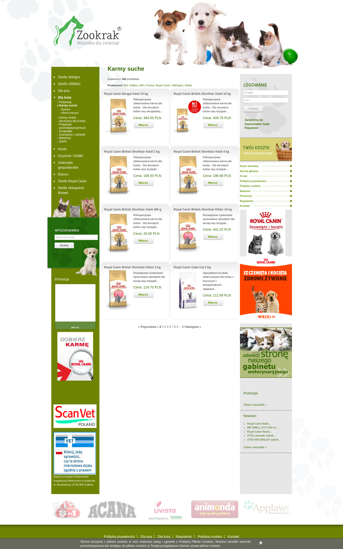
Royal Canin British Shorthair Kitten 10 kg (203, 209)
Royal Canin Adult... (259, 423)
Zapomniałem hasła (257, 123)
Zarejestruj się (254, 119)
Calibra (133, 85)
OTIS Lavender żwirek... (261, 435)
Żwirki (63, 141)
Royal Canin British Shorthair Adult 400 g (132, 209)
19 (183, 327)
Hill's (142, 85)
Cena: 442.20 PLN (217, 229)
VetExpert (177, 85)
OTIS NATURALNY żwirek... (264, 439)
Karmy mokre (67, 117)
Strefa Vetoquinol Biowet (71, 190)
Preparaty (65, 102)
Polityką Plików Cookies (196, 541)
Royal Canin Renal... (259, 431)
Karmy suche (68, 105)
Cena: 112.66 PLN (217, 295)
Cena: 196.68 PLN (217, 176)
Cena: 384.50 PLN (147, 118)
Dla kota (64, 97)
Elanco (63, 174)
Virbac (188, 85)
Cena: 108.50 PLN (147, 176)
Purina (150, 85)
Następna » (193, 327)
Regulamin (251, 127)
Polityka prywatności (119, 537)
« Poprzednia (147, 327)
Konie (62, 149)
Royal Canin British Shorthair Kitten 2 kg (132, 267)
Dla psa (64, 91)
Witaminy (65, 138)
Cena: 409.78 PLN (217, 118)
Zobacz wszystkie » (255, 404)
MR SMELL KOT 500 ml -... (263, 427)
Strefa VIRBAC (69, 84)
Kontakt (233, 537)
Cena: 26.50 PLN (146, 233)
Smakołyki (65, 131)
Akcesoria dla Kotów (72, 121)
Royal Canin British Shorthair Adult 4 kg (201, 151)
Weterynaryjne (70, 112)
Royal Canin (163, 85)
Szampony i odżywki (72, 134)
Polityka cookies (210, 537)
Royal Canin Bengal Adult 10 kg (126, 94)
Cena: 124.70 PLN (147, 287)
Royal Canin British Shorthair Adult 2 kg (132, 151)
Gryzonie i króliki (70, 156)
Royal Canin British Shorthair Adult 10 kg (202, 94)
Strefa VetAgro (69, 77)
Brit (126, 85)
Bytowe (66, 109)
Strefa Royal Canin (72, 181)
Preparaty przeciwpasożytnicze (72, 126)
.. (180, 327)
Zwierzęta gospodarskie (68, 165)
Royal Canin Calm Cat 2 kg (192, 267)
